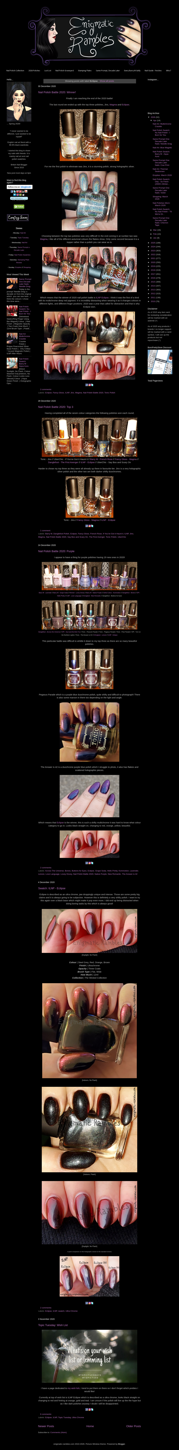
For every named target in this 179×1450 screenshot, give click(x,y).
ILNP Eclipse (102, 297)
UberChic (122, 537)
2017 (153, 274)
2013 (153, 290)
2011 (153, 297)
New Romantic (114, 874)
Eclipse (125, 104)
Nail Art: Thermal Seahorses (160, 170)
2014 (153, 286)
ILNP (67, 393)
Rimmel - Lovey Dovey (77, 593)
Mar (155, 230)
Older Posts (133, 1426)
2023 (153, 251)
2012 (153, 293)
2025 (153, 243)
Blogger (121, 1444)
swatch (61, 1311)
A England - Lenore (100, 635)
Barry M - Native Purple (94, 593)
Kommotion (124, 871)
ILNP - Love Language (74, 596)
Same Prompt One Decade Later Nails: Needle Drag (25, 283)
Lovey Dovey (66, 874)
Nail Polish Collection (15, 71)
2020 (153, 262)
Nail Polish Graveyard (64, 71)
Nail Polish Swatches (22, 255)
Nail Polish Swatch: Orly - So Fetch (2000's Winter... (161, 181)
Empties (18, 267)
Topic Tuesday (64, 1417)
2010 (153, 301)
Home (90, 1426)
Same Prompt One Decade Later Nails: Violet (161, 190)
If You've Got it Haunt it (113, 534)
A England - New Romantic (92, 596)
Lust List (47, 71)
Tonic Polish (109, 393)
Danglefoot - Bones (128, 593)
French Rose (96, 534)
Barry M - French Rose (101, 459)
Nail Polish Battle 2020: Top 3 (55, 407)
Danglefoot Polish (61, 534)
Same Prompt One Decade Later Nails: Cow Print (161, 162)
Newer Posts (46, 1426)
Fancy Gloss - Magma (126, 459)
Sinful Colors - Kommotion (112, 593)
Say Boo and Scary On (77, 537)
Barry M (48, 534)
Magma (113, 104)
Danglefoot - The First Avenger (63, 462)
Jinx (72, 393)
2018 (153, 270)
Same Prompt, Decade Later (108, 71)
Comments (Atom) (58, 1432)
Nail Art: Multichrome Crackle (24, 336)
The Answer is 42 (130, 874)
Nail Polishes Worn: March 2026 (161, 204)
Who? (168, 71)
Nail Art (23, 233)
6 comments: (46, 1414)
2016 (153, 278)
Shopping (27, 267)
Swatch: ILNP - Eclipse (51, 888)
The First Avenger (97, 537)
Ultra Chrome (72, 1311)
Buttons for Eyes (79, 871)
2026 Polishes (34, 71)
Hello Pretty (112, 871)
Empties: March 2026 (162, 175)
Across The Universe (54, 871)
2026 (153, 117)
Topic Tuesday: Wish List (53, 1325)
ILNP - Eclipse (88, 462)
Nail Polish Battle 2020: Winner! (57, 92)
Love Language (53, 874)
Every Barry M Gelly (132, 71)
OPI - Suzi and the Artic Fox (71, 632)
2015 (153, 282)
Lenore (41, 874)
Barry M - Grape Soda (60, 593)
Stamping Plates (85, 71)
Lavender (134, 871)
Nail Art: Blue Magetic (162, 147)
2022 (153, 254)
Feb (155, 234)
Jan (155, 238)
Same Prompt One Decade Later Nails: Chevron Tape (161, 221)
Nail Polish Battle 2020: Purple (56, 551)
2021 (153, 258)
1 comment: (45, 530)
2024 (153, 247)
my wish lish (74, 1388)
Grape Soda (100, 871)
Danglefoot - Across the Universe (49, 632)
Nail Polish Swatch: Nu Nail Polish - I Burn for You (25, 310)
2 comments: (46, 389)
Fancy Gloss (58, 393)
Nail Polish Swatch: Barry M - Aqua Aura (23, 362)
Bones (68, 871)
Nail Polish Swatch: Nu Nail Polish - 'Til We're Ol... (162, 211)
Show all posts (107, 81)
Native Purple (101, 874)
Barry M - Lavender (45, 593)
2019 (153, 266)
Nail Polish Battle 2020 (93, 393)
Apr (155, 120)
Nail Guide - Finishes (153, 71)
